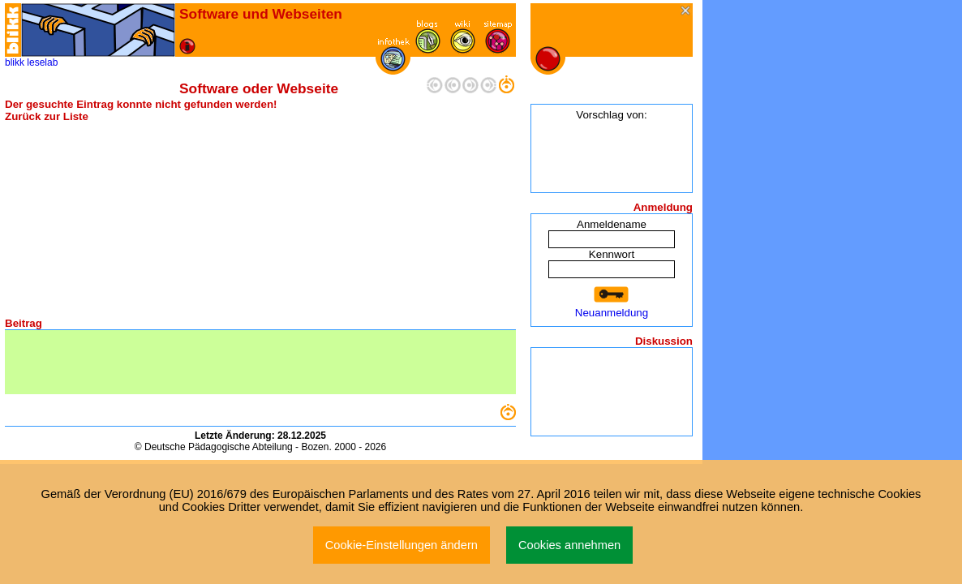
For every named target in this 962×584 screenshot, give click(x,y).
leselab (42, 62)
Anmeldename (611, 224)
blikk (14, 62)
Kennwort (611, 254)
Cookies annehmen (569, 545)
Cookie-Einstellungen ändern (401, 545)
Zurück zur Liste (46, 116)
